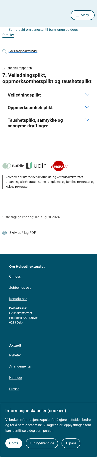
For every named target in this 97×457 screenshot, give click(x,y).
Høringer (15, 378)
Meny (85, 15)
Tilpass (70, 443)
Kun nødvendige (41, 443)
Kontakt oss (18, 299)
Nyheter (15, 355)
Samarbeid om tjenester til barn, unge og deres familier (40, 32)
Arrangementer (20, 366)
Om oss (15, 276)
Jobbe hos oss (20, 288)
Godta (13, 443)
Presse (14, 389)
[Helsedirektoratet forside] (7, 15)
